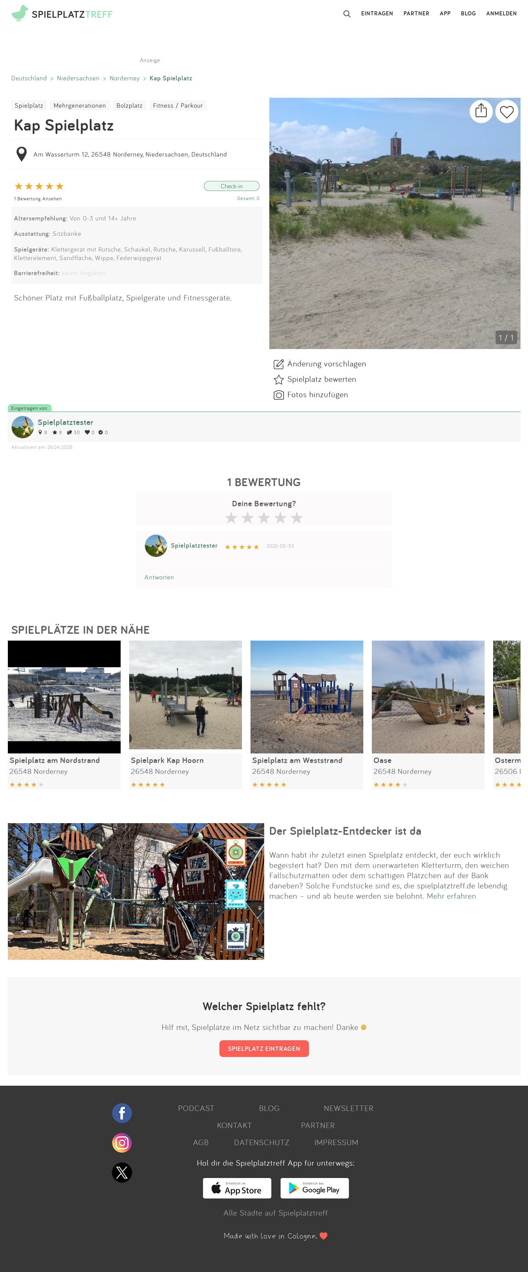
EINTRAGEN (377, 13)
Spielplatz (29, 105)
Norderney (125, 78)
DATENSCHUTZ (261, 1142)
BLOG (468, 13)
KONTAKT (234, 1125)
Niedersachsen (78, 78)
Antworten (159, 577)
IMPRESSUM (336, 1142)
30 (73, 432)
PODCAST (196, 1108)
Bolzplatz (130, 105)
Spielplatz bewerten (321, 379)
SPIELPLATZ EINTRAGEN (264, 1048)
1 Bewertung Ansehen (38, 198)
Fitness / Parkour (178, 105)
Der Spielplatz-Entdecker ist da (345, 830)
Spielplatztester (66, 422)
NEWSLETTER (349, 1108)
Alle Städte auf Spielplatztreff (276, 1212)
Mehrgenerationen (80, 105)
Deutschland (29, 78)
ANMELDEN (501, 13)
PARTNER (417, 13)
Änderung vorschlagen (326, 363)
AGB (201, 1142)
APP (445, 13)
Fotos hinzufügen (317, 394)
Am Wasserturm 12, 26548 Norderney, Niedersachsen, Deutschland (130, 154)
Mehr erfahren (451, 896)
